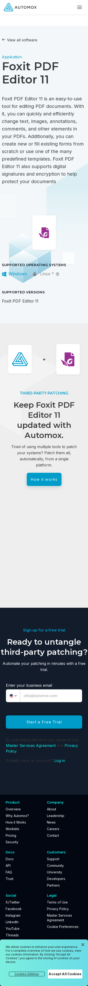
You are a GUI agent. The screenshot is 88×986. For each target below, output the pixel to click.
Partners (53, 885)
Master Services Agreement (31, 745)
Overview (13, 809)
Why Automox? (17, 816)
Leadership (55, 816)
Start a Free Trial (44, 722)
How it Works (16, 822)
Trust (9, 879)
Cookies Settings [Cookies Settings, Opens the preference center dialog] (27, 974)
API (8, 866)
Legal (52, 895)
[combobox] (13, 695)
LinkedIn (12, 922)
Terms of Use (57, 902)
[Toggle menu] (79, 7)
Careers (53, 829)
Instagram (13, 915)
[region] (44, 962)
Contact (53, 835)
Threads (12, 935)
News (51, 822)
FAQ (9, 872)
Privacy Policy (58, 909)
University (54, 872)
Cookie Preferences (63, 927)
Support (53, 859)
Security (12, 842)
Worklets (12, 829)
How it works (44, 479)
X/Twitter (13, 902)
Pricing (11, 835)
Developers (56, 879)
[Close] (83, 944)
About (51, 809)
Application (12, 57)
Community (55, 866)
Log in (59, 760)
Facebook (14, 909)
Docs (10, 859)
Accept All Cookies (65, 974)
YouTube (12, 929)
